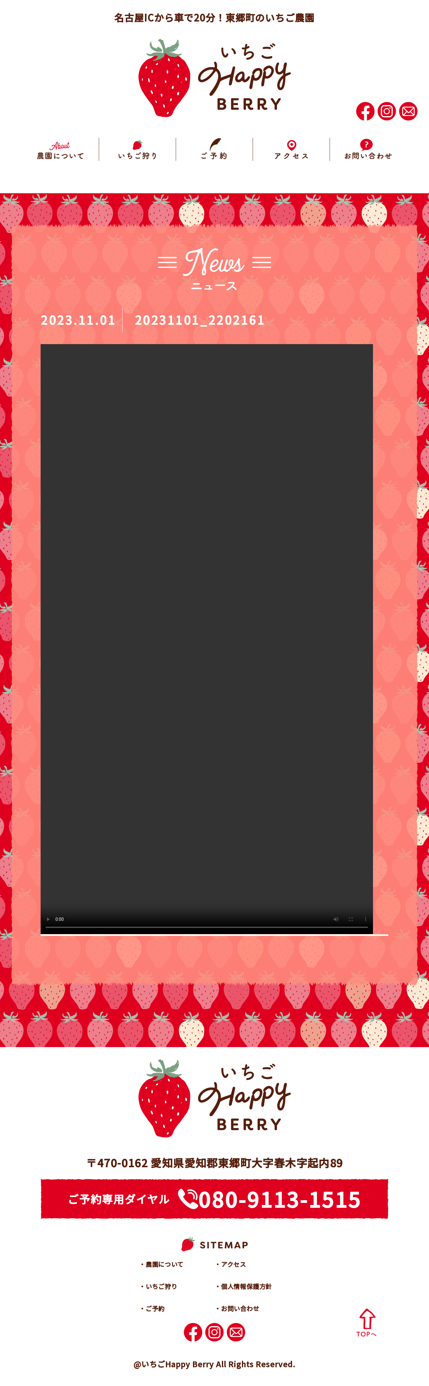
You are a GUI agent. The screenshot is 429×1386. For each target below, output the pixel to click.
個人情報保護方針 (246, 1286)
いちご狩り (162, 1286)
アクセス (233, 1264)
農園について (165, 1264)
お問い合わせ (240, 1308)
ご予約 (155, 1308)
